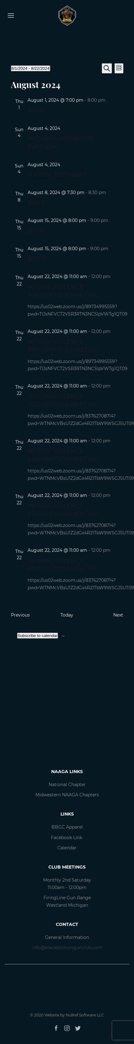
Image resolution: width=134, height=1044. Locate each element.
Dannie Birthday (57, 174)
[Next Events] (118, 615)
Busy (36, 110)
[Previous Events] (20, 615)
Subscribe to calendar (38, 635)
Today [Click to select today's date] (66, 615)
